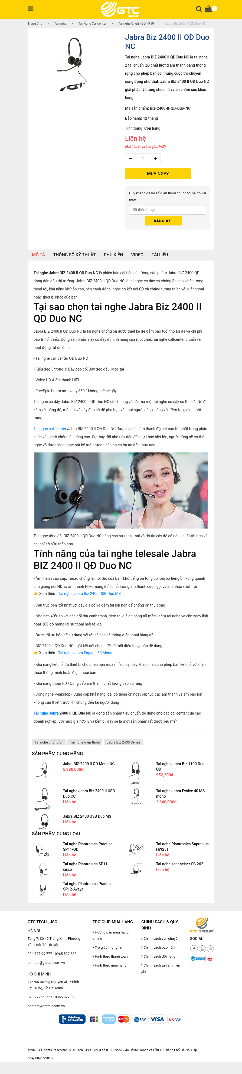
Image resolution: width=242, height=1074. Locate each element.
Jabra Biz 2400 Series (123, 742)
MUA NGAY (158, 173)
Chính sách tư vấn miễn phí (160, 968)
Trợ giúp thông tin (107, 947)
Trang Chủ (35, 23)
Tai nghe (57, 23)
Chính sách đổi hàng (158, 956)
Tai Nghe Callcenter (89, 23)
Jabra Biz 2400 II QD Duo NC (182, 23)
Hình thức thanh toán (110, 956)
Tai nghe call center (50, 429)
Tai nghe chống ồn (49, 742)
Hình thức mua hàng (109, 965)
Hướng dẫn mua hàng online (111, 935)
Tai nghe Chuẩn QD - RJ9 (133, 23)
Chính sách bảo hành (158, 947)
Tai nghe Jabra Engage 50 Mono (85, 653)
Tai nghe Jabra (46, 713)
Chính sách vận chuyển (160, 939)
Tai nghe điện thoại (85, 742)
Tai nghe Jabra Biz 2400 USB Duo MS (89, 593)
